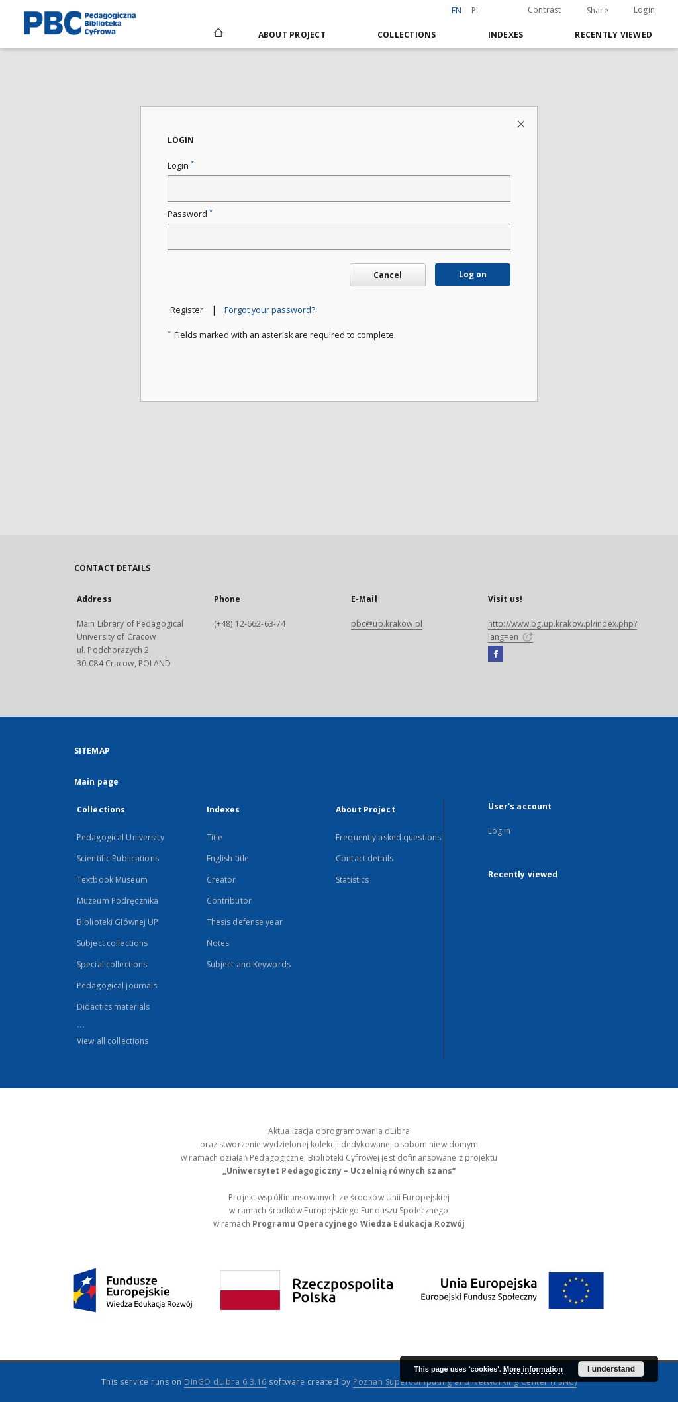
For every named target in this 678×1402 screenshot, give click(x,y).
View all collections (112, 1041)
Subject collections (112, 943)
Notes (218, 943)
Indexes (506, 34)
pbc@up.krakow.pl (386, 623)
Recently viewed (613, 34)
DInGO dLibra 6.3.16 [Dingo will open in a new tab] (225, 1381)
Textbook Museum (112, 879)
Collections (406, 34)
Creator (221, 879)
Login (644, 9)
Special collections (112, 964)
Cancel (387, 275)
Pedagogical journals (117, 985)
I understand (611, 1369)
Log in (499, 830)
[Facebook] (495, 654)
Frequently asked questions (388, 837)
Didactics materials (113, 1006)
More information (533, 1369)
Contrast (544, 9)
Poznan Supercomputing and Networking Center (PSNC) (465, 1381)
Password (190, 214)
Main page (96, 781)
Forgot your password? (269, 310)
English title (228, 858)
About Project (292, 34)
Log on (473, 274)
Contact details (364, 858)
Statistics (352, 879)
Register (186, 310)
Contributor (229, 900)
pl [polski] (476, 10)
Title (215, 837)
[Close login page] (522, 123)
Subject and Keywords (249, 964)
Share (597, 10)
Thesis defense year (245, 922)
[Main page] (217, 34)
